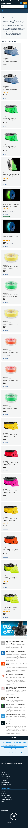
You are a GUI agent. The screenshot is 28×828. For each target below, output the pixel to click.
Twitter (9, 752)
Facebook (6, 752)
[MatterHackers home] (14, 816)
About (3, 791)
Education (4, 778)
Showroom (5, 774)
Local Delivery (6, 797)
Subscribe (14, 748)
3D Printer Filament (8, 15)
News (3, 772)
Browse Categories (9, 41)
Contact (4, 793)
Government (5, 782)
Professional (5, 776)
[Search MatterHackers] (25, 6)
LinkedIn (15, 752)
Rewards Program (7, 799)
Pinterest (18, 752)
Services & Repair (6, 784)
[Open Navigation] (4, 11)
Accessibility (5, 810)
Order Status (5, 795)
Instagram (12, 752)
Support (4, 780)
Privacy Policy (5, 806)
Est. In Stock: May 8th (7, 216)
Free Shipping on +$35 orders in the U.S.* (10, 0)
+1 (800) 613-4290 (6, 761)
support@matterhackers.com (11, 763)
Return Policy (5, 804)
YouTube (21, 752)
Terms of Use (5, 808)
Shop (3, 770)
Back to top (14, 737)
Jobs (2, 801)
